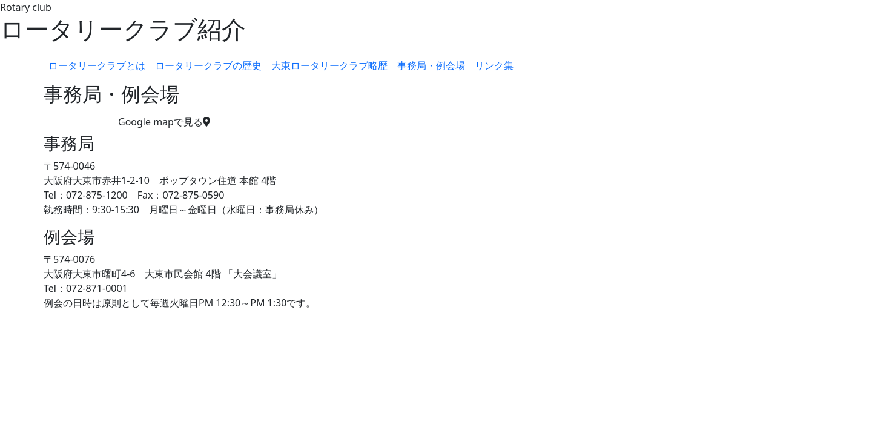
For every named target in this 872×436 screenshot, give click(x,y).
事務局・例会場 (431, 65)
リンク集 (494, 65)
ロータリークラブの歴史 (208, 65)
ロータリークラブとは (96, 65)
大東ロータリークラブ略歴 (329, 65)
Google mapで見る (164, 121)
